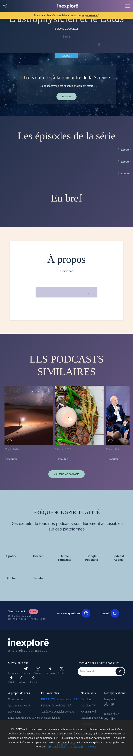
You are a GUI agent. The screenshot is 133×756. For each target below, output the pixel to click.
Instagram (13, 673)
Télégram (25, 670)
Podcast (21, 679)
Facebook (50, 670)
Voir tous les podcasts (66, 473)
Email (110, 613)
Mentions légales (50, 717)
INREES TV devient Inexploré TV (60, 699)
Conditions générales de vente (57, 711)
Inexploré (86, 699)
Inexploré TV (88, 705)
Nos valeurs (14, 711)
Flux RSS (33, 679)
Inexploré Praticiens (92, 717)
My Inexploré (88, 711)
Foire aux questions (73, 613)
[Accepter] (77, 746)
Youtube (38, 670)
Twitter (61, 670)
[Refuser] (93, 746)
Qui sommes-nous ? (19, 705)
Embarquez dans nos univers (24, 717)
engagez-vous (90, 15)
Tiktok (11, 679)
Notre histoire (15, 699)
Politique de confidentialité (56, 705)
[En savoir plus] (57, 746)
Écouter (66, 96)
